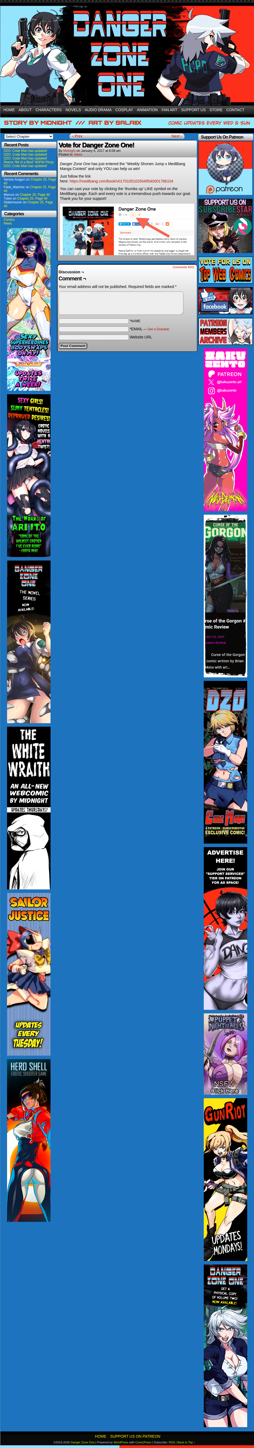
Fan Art (169, 110)
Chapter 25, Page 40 (35, 195)
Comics (9, 220)
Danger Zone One (83, 1442)
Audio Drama (98, 110)
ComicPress (143, 1442)
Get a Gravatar (158, 329)
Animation (147, 110)
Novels (73, 110)
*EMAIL (149, 329)
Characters (49, 110)
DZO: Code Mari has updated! (25, 151)
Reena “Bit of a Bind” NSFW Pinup (29, 162)
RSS (172, 1442)
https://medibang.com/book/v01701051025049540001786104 (121, 181)
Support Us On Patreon (135, 1436)
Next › (177, 136)
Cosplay (124, 110)
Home (9, 110)
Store (215, 110)
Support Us (193, 110)
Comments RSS (183, 267)
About (25, 110)
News (8, 223)
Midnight (69, 151)
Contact (235, 110)
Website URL (141, 337)
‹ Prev (77, 136)
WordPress (121, 1442)
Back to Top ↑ (186, 1442)
